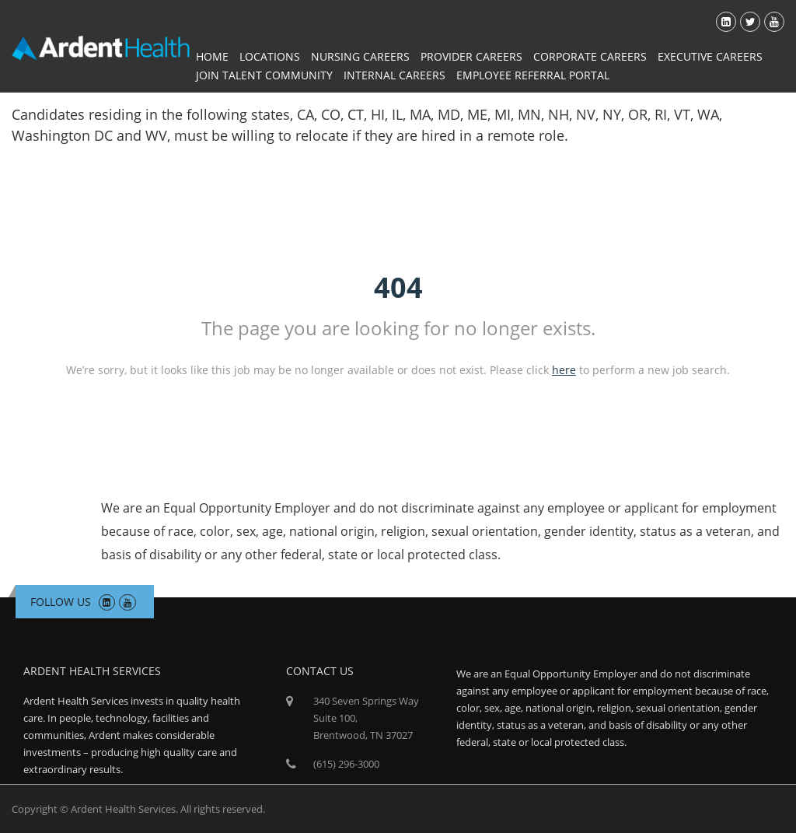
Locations (269, 56)
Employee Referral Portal (532, 75)
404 (398, 287)
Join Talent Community (264, 75)
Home (212, 56)
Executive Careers (710, 56)
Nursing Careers (360, 56)
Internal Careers (394, 75)
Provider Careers (471, 56)
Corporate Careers (590, 56)
